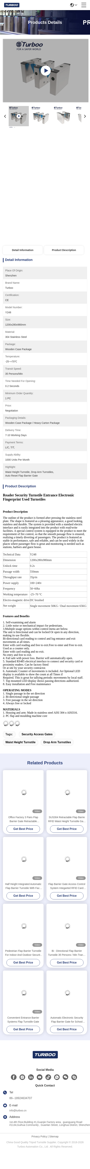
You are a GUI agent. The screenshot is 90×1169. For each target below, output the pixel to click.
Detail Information (22, 250)
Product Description (64, 250)
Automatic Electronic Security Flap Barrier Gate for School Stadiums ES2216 (66, 1020)
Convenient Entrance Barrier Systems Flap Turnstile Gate (23, 1019)
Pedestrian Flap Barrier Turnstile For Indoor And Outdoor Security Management (23, 953)
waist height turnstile (20, 742)
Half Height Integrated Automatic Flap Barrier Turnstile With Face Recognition (23, 886)
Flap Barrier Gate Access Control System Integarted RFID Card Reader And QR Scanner (66, 886)
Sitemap (53, 1136)
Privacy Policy (39, 1136)
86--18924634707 (20, 1098)
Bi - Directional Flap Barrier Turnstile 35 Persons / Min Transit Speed (67, 953)
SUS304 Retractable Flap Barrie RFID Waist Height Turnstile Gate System (66, 819)
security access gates (37, 734)
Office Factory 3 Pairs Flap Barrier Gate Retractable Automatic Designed (23, 819)
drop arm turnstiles (57, 742)
